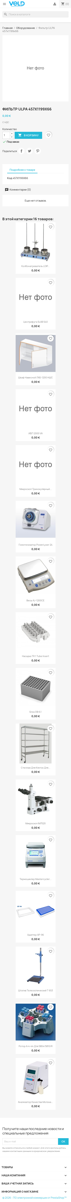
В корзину (28, 135)
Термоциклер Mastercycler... (36, 879)
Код (9, 178)
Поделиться (21, 151)
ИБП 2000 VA (36, 433)
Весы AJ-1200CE (35, 600)
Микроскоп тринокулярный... (35, 489)
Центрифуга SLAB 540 (35, 321)
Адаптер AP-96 (35, 934)
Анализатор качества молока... (35, 1102)
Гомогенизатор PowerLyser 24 (35, 544)
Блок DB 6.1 (35, 711)
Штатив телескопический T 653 (35, 990)
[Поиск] (35, 14)
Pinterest (37, 151)
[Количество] (6, 135)
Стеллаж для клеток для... (35, 767)
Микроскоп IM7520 (35, 823)
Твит (29, 151)
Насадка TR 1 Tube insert (35, 656)
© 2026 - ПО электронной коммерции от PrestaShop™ (34, 1197)
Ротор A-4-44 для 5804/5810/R (35, 1046)
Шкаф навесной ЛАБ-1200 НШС (35, 377)
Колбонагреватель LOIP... (35, 266)
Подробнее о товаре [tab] (22, 170)
